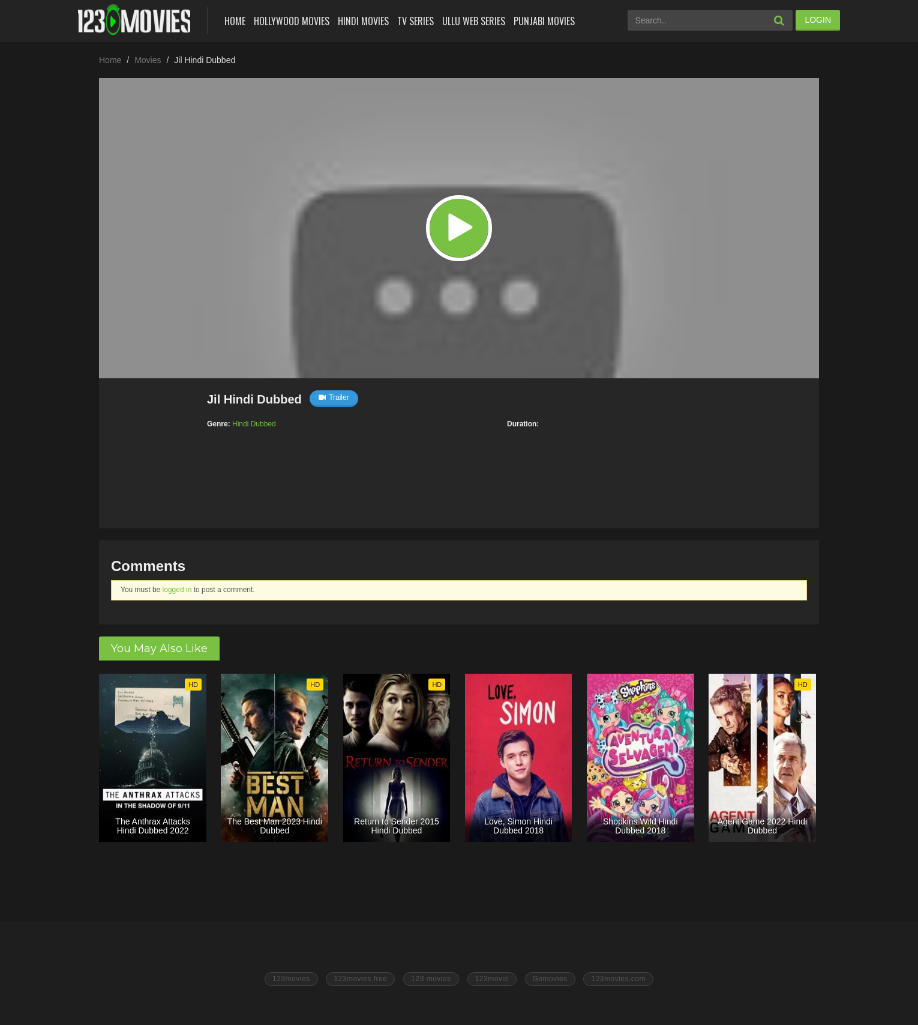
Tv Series (415, 21)
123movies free (360, 979)
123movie (492, 979)
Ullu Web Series (473, 21)
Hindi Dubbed (254, 424)
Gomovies (550, 979)
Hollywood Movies (291, 21)
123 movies (431, 979)
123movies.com (618, 979)
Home (234, 21)
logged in (177, 589)
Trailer (334, 397)
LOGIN (818, 20)
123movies (291, 979)
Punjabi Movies (544, 21)
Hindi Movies (363, 21)
